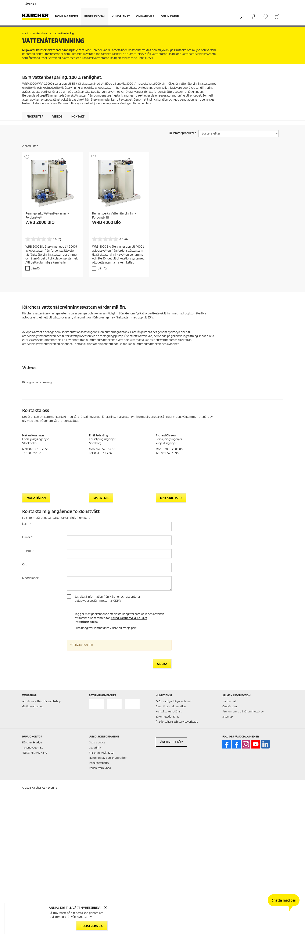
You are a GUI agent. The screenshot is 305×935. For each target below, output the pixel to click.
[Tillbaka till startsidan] (37, 16)
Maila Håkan (36, 498)
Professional (94, 16)
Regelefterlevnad (100, 768)
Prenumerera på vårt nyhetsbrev (243, 711)
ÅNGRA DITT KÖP (171, 742)
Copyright (95, 747)
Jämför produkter (182, 133)
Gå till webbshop (32, 706)
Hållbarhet (229, 701)
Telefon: (28, 551)
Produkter (34, 116)
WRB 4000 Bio (106, 222)
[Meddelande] (119, 583)
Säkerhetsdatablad (168, 716)
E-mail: (27, 537)
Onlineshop (170, 16)
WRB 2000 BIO (40, 222)
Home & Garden (66, 16)
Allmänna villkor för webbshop (41, 701)
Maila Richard (171, 498)
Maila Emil (101, 498)
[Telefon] (119, 553)
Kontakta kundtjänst (169, 711)
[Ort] (119, 567)
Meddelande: (30, 578)
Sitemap (227, 716)
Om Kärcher (145, 16)
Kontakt (78, 116)
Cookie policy (97, 742)
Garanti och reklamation (171, 706)
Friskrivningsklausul (101, 752)
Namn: (27, 524)
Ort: (24, 564)
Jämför (36, 268)
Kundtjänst (121, 16)
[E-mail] (119, 540)
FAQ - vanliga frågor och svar (174, 701)
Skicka (162, 664)
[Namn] (119, 526)
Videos (57, 116)
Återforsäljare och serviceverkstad (177, 721)
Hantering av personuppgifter (108, 757)
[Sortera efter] (238, 133)
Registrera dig (92, 926)
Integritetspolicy (99, 762)
